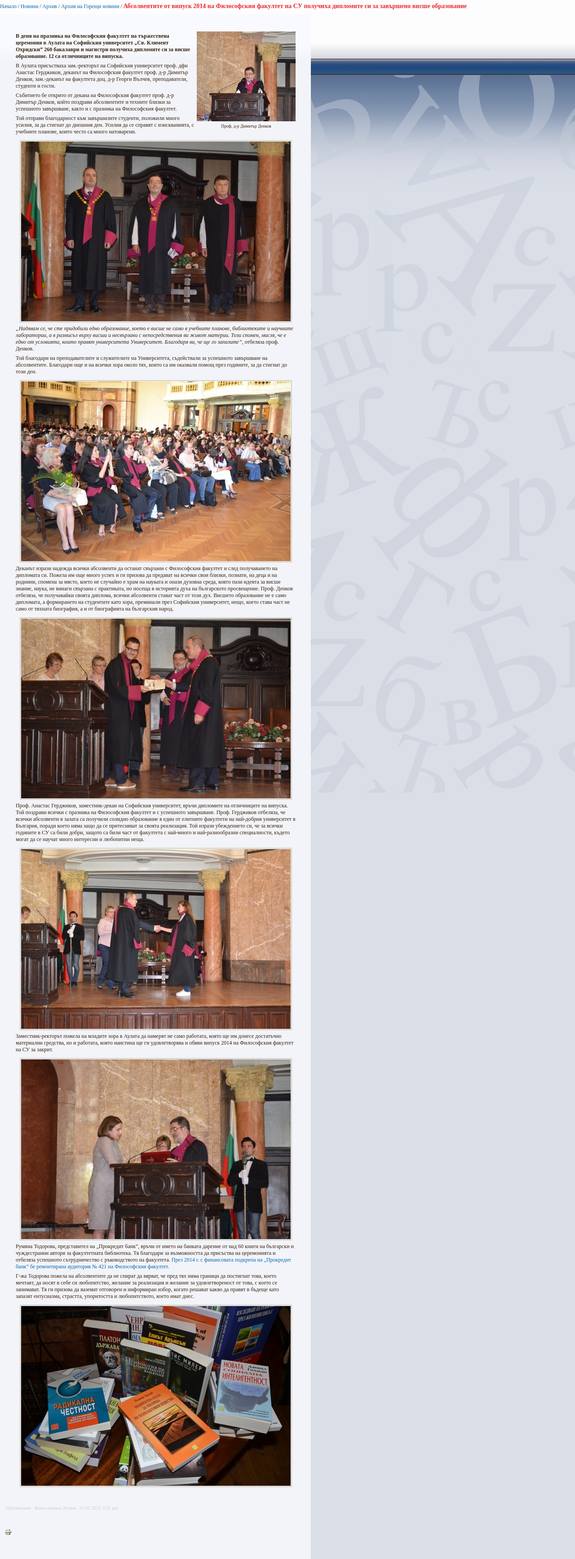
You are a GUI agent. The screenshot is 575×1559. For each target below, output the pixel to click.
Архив (49, 6)
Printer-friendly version (10, 1532)
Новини (30, 6)
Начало (8, 6)
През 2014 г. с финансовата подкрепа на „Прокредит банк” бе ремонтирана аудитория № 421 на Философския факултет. (153, 1263)
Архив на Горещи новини (90, 6)
